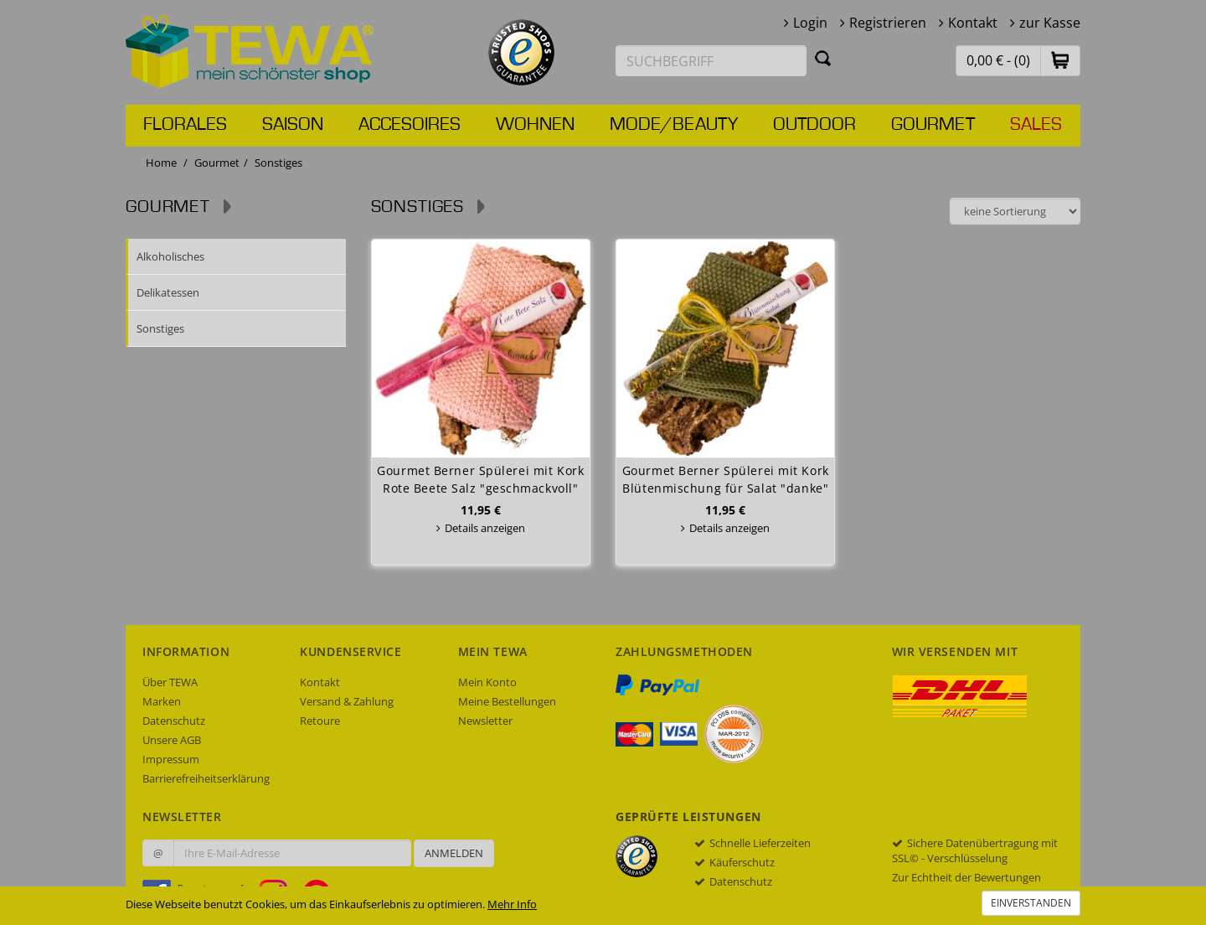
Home (161, 162)
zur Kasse (1049, 22)
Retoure (320, 720)
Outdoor (814, 125)
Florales (185, 125)
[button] (1060, 60)
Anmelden (454, 852)
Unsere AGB (171, 739)
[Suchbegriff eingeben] (711, 60)
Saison (292, 125)
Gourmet (933, 125)
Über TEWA (170, 682)
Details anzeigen (485, 527)
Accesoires (409, 125)
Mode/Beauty (674, 125)
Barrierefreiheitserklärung (206, 778)
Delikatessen (168, 292)
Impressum (170, 759)
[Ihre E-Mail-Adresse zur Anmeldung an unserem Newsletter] (292, 853)
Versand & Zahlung (347, 701)
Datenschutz (173, 720)
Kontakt (972, 22)
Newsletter (485, 720)
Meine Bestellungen (507, 701)
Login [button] (810, 22)
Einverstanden (1031, 903)
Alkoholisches (170, 256)
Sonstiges (160, 328)
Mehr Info (512, 904)
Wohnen (535, 125)
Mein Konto (487, 682)
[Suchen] (823, 57)
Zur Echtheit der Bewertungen (966, 877)
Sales (1036, 125)
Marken (161, 701)
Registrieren (887, 22)
